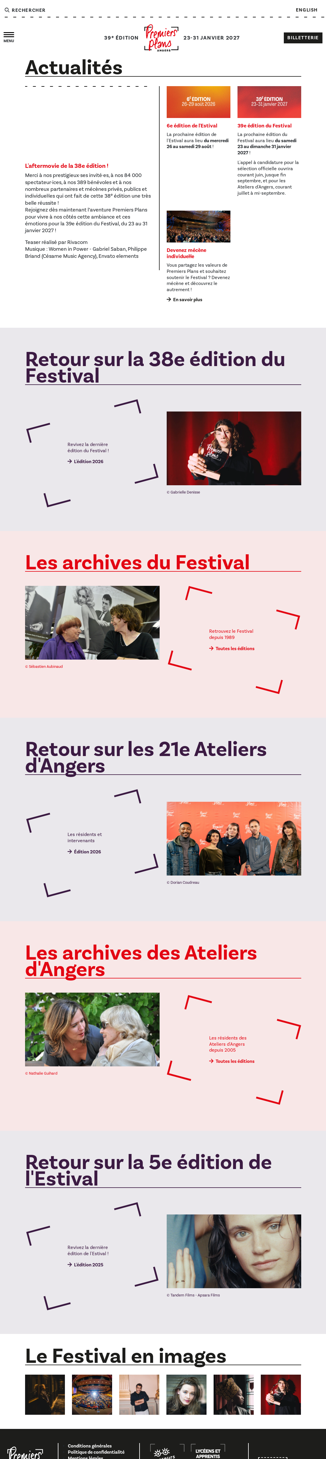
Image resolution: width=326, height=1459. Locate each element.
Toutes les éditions (235, 649)
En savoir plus (187, 300)
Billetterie (303, 38)
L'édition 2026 (88, 462)
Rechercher (25, 10)
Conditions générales (90, 1446)
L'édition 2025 (88, 1265)
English (307, 10)
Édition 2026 (87, 852)
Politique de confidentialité (96, 1452)
